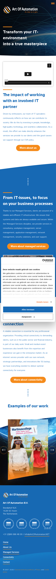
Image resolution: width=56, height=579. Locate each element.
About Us (7, 547)
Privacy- (38, 570)
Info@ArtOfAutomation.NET (37, 534)
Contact (6, 562)
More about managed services (28, 246)
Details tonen (42, 302)
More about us (28, 147)
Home (5, 542)
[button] (53, 3)
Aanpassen (28, 317)
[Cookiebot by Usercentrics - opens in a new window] (42, 260)
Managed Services (11, 552)
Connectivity (8, 557)
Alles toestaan (28, 309)
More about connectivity (28, 379)
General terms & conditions (24, 570)
